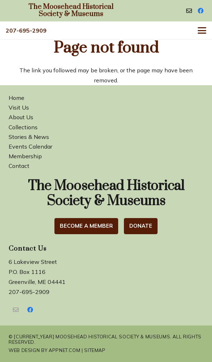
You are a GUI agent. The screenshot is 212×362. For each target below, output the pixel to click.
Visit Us (19, 107)
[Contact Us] (16, 310)
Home (16, 97)
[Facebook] (200, 10)
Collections (23, 127)
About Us (21, 117)
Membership (25, 156)
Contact (19, 165)
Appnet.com (64, 350)
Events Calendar (30, 146)
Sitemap (94, 350)
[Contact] (189, 10)
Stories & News (29, 136)
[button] (202, 30)
